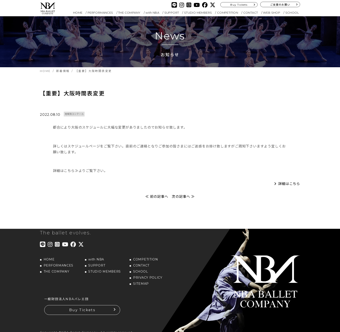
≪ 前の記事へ (156, 198)
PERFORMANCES (100, 12)
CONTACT (250, 12)
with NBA (152, 12)
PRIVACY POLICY (147, 279)
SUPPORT (171, 12)
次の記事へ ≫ (183, 198)
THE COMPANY (129, 12)
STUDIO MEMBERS (198, 12)
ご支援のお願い (280, 4)
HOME (78, 12)
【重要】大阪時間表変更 (72, 94)
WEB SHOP (271, 12)
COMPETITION (227, 12)
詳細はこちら (289, 185)
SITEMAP (141, 285)
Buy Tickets (238, 4)
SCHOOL (292, 12)
